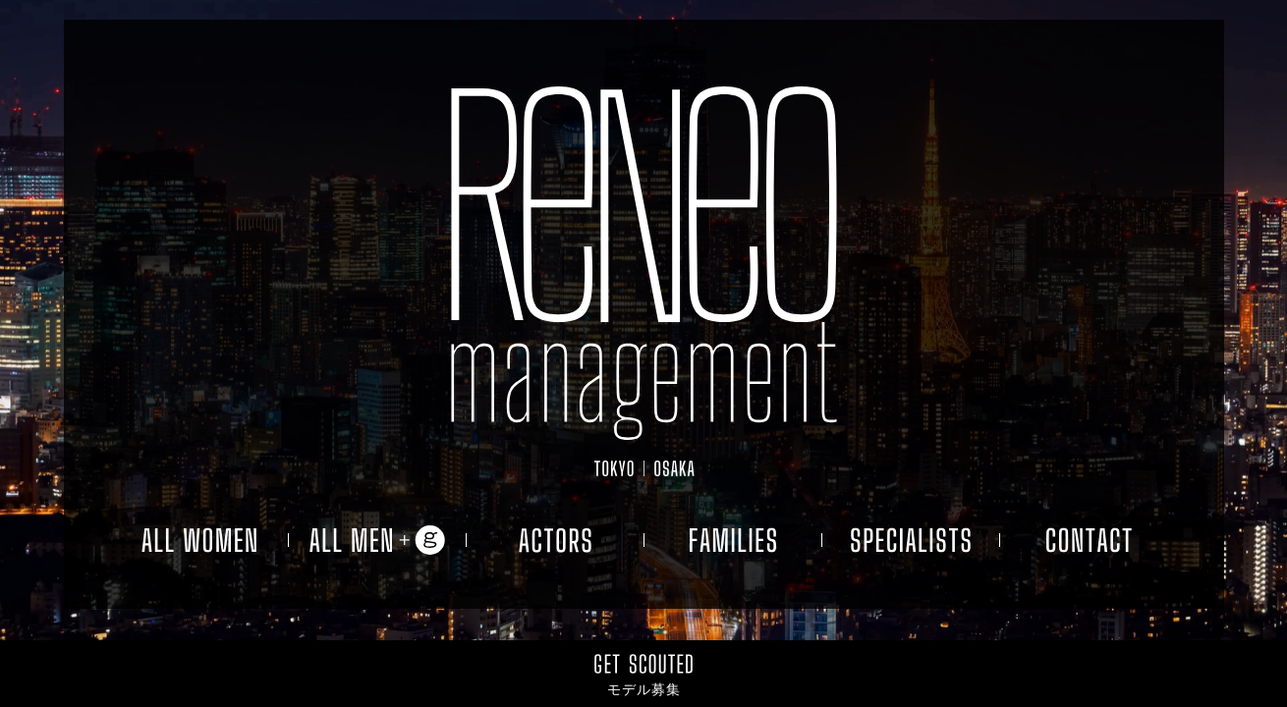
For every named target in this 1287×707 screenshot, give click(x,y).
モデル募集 (644, 689)
